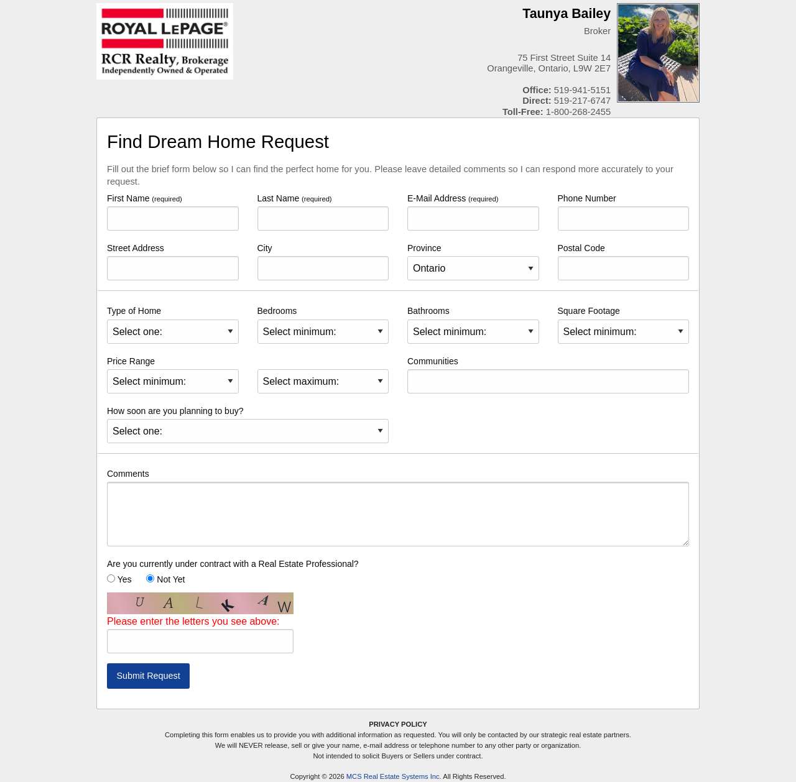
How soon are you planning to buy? (248, 424)
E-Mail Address (473, 212)
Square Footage (624, 324)
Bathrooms (473, 324)
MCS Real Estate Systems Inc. (394, 776)
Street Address (173, 261)
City (323, 261)
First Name (173, 212)
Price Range (173, 374)
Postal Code (624, 261)
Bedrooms (323, 324)
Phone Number (624, 212)
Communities (548, 374)
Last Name (323, 212)
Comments (398, 507)
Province (473, 261)
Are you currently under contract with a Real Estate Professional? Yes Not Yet (233, 571)
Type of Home (173, 324)
